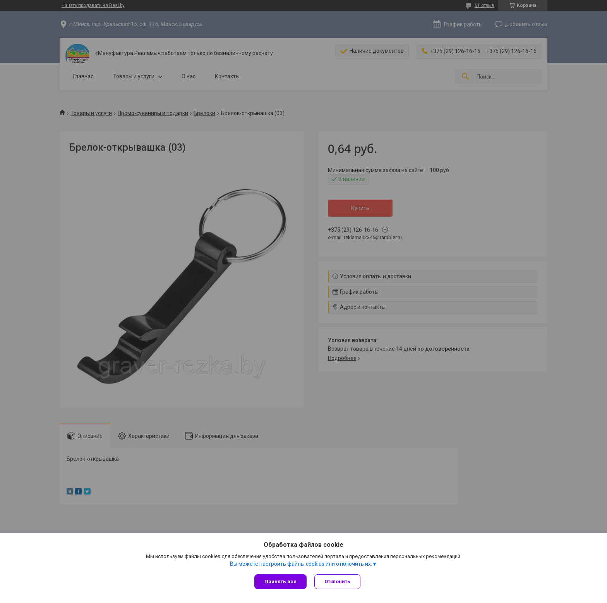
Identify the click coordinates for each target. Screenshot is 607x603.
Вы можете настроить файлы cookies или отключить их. (301, 564)
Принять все (280, 581)
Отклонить (337, 581)
